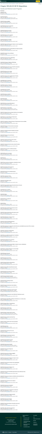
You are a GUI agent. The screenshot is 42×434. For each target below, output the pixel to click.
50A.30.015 (8, 350)
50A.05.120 (8, 409)
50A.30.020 (8, 355)
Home (1, 3)
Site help (34, 420)
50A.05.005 (8, 14)
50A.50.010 (8, 255)
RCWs (10, 3)
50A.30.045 (8, 373)
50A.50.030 (8, 264)
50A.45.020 (8, 132)
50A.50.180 (8, 332)
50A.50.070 (8, 282)
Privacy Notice (14, 432)
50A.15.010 (8, 23)
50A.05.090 (8, 223)
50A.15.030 (8, 36)
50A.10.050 (8, 123)
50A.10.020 (8, 109)
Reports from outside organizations (26, 424)
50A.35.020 (8, 232)
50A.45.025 (8, 136)
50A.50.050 (8, 273)
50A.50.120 (8, 305)
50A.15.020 (8, 27)
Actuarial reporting (26, 419)
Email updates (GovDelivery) (35, 424)
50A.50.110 (8, 300)
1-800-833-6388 (14, 422)
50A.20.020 (8, 77)
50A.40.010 (8, 86)
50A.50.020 (8, 259)
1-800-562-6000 (10, 420)
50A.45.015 (8, 127)
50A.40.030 (8, 100)
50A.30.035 (8, 364)
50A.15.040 (8, 41)
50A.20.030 (8, 82)
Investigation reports (26, 426)
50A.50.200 (8, 341)
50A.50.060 (8, 277)
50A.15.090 (8, 68)
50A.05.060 (8, 205)
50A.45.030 (8, 141)
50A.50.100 (8, 296)
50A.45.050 (8, 159)
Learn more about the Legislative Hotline (11, 424)
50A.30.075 (8, 400)
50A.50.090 (8, 291)
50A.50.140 (8, 314)
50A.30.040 (8, 368)
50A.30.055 (8, 382)
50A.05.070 (8, 209)
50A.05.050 (8, 200)
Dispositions (13, 3)
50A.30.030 (8, 359)
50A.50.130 (8, 309)
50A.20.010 (8, 73)
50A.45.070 (8, 177)
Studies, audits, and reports (25, 416)
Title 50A (17, 3)
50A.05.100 (8, 241)
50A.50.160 (8, 323)
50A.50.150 (8, 318)
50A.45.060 (8, 168)
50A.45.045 (8, 155)
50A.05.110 (8, 250)
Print (40, 3)
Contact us (35, 422)
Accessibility (35, 415)
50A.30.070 (8, 396)
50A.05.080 (8, 214)
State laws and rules (6, 3)
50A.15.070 (8, 59)
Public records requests (36, 418)
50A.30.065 (8, 391)
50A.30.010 (8, 346)
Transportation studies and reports (26, 422)
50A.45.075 (8, 182)
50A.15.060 (8, 50)
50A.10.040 (8, 118)
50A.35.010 (8, 32)
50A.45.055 (8, 164)
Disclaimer (9, 432)
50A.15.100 (8, 227)
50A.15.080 (8, 64)
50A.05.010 (8, 18)
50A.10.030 (8, 114)
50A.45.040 (8, 150)
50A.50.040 (8, 268)
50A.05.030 (8, 191)
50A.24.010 (8, 218)
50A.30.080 (8, 405)
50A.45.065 (8, 173)
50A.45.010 (8, 91)
